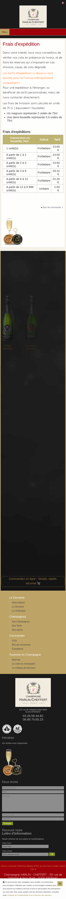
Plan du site (40, 866)
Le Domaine (18, 607)
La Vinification (19, 611)
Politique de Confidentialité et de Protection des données (30, 896)
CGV (14, 640)
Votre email (7, 851)
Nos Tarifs (17, 626)
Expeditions (17, 649)
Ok (60, 884)
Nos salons (17, 630)
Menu (4, 32)
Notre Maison (18, 602)
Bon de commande (21, 645)
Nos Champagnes (21, 621)
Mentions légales (26, 866)
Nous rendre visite (56, 866)
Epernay (16, 659)
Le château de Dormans (23, 668)
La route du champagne (23, 664)
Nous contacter (9, 866)
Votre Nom (6, 843)
